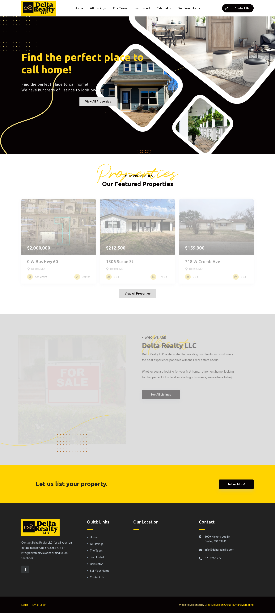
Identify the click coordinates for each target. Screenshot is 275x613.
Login (24, 604)
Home (79, 8)
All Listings (98, 8)
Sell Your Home (189, 8)
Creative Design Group (218, 604)
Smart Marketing (243, 604)
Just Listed (142, 8)
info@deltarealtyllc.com (219, 549)
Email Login (39, 604)
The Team (120, 8)
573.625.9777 (213, 558)
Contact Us (97, 577)
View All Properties (98, 101)
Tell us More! (236, 484)
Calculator (164, 8)
